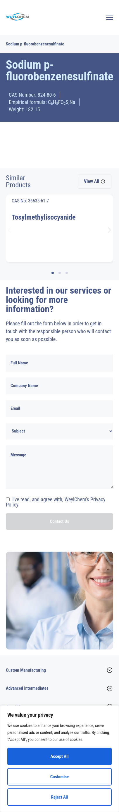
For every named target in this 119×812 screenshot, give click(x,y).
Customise (59, 776)
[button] (9, 230)
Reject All (59, 797)
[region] (59, 758)
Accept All (60, 756)
